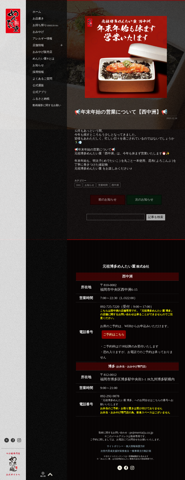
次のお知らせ (144, 199)
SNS (78, 185)
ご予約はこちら (113, 334)
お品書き (38, 18)
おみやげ (38, 31)
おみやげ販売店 (42, 51)
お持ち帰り (45, 25)
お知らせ (38, 65)
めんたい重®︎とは (43, 58)
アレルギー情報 (42, 38)
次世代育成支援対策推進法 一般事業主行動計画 (126, 451)
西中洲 (115, 185)
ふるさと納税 (41, 98)
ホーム (37, 11)
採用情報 (38, 72)
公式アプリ (40, 92)
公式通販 (38, 85)
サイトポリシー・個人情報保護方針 (126, 446)
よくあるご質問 (42, 78)
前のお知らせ (107, 199)
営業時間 (103, 185)
